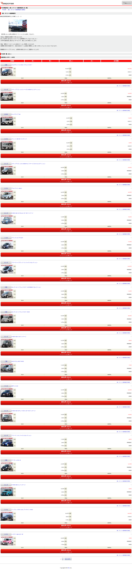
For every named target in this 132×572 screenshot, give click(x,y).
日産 (6, 65)
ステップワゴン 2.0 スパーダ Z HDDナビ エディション (26, 89)
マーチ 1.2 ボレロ (16, 460)
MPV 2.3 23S (15, 386)
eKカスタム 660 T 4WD (18, 361)
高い (50, 61)
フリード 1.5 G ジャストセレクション (21, 435)
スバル (6, 509)
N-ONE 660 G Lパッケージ (18, 485)
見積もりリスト (127, 3)
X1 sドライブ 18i (16, 114)
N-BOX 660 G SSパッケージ (19, 336)
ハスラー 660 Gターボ (17, 534)
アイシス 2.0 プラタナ (17, 237)
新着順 (12, 61)
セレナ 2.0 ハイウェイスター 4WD (21, 312)
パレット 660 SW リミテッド (19, 139)
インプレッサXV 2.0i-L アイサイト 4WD (22, 509)
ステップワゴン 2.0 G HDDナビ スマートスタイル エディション (28, 163)
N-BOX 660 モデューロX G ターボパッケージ (23, 410)
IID (68, 568)
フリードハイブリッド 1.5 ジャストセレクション (24, 262)
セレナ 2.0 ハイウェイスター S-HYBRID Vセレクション (26, 287)
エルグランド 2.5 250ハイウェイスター (22, 65)
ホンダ (6, 89)
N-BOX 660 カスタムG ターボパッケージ (22, 213)
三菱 (6, 361)
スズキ (6, 139)
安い (33, 61)
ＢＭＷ (6, 114)
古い (92, 61)
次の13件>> (68, 559)
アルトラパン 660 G (17, 188)
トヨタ (6, 237)
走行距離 (116, 61)
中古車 (4, 9)
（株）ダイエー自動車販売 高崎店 (16, 9)
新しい (71, 61)
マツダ (6, 386)
